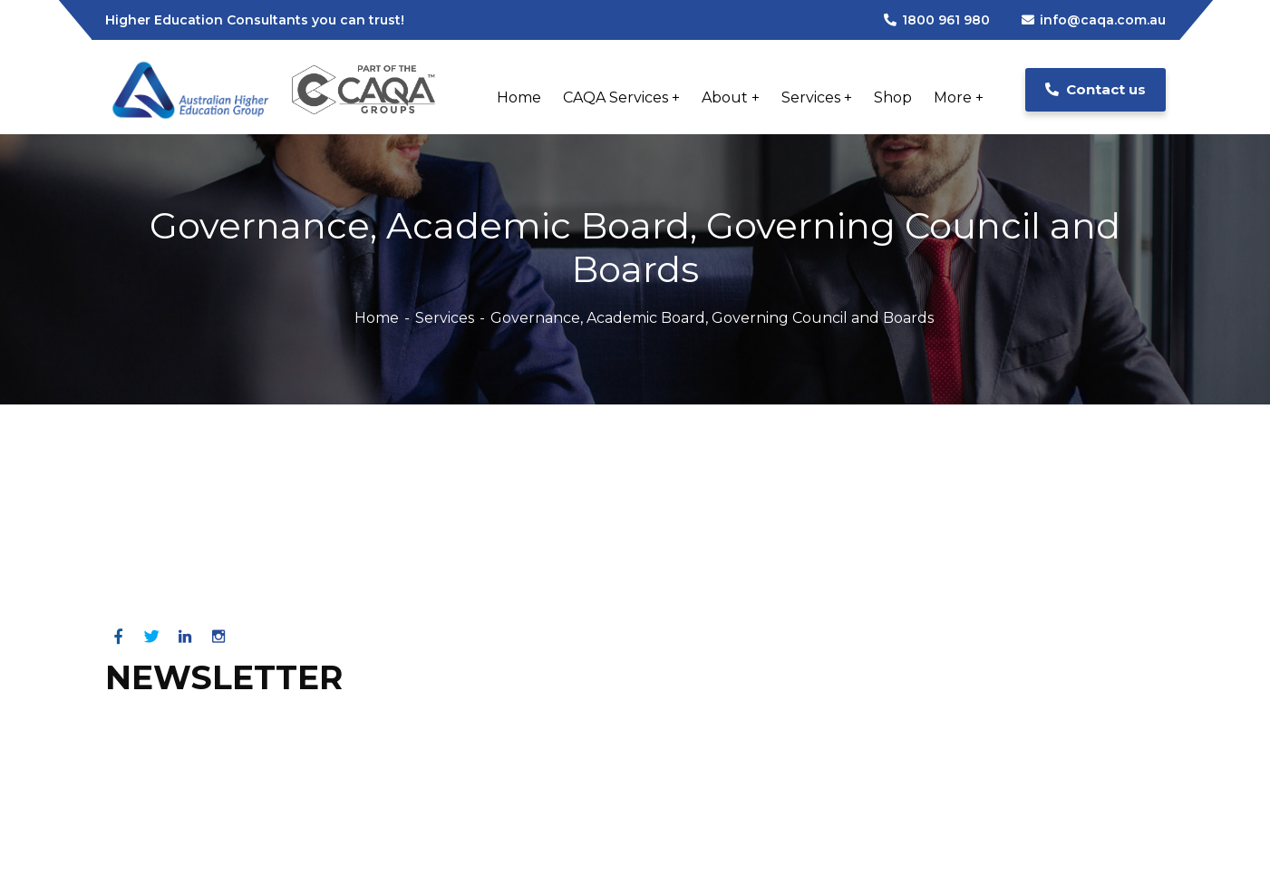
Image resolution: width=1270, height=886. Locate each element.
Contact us (1095, 89)
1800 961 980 (937, 20)
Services (444, 317)
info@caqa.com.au (1094, 20)
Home (376, 317)
